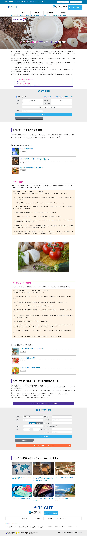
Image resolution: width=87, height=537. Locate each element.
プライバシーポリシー (62, 520)
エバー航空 (62, 527)
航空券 (37, 13)
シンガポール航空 (9, 527)
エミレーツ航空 (26, 527)
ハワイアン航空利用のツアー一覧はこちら (43, 445)
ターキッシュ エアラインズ (22, 529)
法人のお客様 (50, 13)
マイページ (75, 2)
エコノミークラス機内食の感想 (25, 79)
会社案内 (50, 520)
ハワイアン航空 (49, 527)
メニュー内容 (21, 81)
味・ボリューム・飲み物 (24, 83)
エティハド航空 (41, 527)
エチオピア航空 (39, 529)
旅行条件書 (24, 520)
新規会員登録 (63, 2)
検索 (43, 115)
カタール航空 (33, 527)
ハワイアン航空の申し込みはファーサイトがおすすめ (43, 403)
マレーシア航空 (18, 527)
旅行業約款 (37, 520)
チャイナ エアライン (10, 529)
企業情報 (63, 13)
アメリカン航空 (69, 527)
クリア (29, 118)
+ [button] (32, 423)
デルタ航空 (31, 529)
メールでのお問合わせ (75, 7)
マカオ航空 (55, 527)
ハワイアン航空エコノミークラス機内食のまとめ (29, 85)
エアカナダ (76, 527)
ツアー (24, 13)
